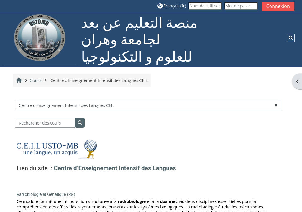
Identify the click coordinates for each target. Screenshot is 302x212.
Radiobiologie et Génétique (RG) (46, 194)
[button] (172, 5)
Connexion (278, 6)
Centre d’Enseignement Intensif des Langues (115, 168)
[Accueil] (40, 39)
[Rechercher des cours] (45, 123)
